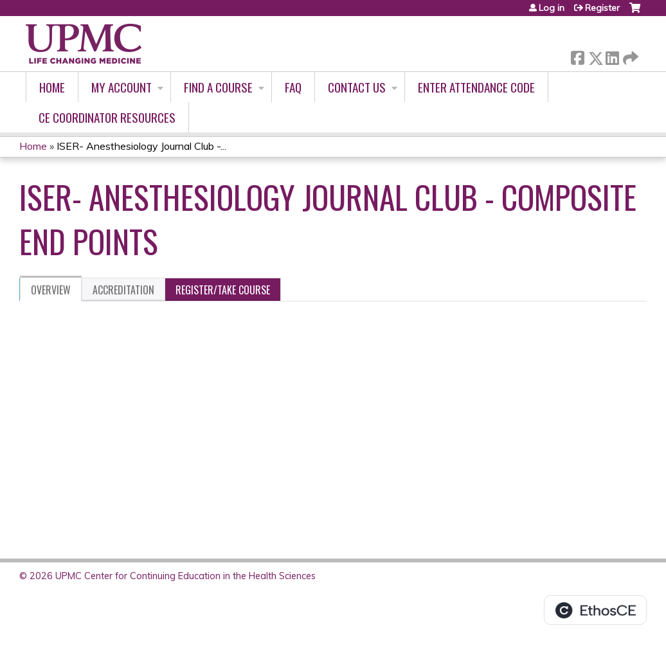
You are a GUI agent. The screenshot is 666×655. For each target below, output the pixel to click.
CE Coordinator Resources (107, 117)
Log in (551, 7)
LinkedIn (612, 55)
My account (121, 87)
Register (602, 7)
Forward (629, 55)
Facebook (577, 55)
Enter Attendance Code (476, 87)
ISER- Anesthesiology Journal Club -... (141, 145)
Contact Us (357, 87)
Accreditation (123, 290)
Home (52, 87)
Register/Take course (223, 290)
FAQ (293, 87)
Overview (51, 290)
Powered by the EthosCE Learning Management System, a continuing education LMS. (595, 610)
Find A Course (218, 87)
